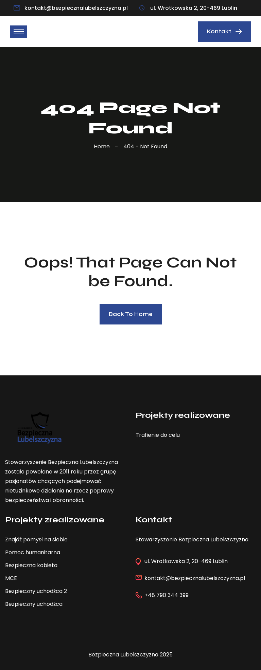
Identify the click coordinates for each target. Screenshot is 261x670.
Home (103, 146)
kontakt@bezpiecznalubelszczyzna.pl (76, 8)
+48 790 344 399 (166, 595)
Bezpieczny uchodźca (34, 604)
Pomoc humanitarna (32, 552)
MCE (11, 578)
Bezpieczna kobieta (31, 565)
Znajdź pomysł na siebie (36, 539)
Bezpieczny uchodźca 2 (36, 591)
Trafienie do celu (158, 435)
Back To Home (131, 314)
